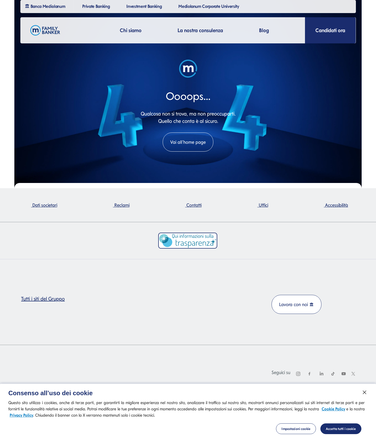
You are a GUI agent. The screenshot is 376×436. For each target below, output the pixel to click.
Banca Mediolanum (46, 6)
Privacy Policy (21, 419)
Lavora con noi (296, 304)
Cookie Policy (333, 413)
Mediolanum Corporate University (209, 6)
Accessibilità (336, 205)
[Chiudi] (364, 397)
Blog (264, 30)
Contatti (193, 205)
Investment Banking (144, 6)
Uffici (262, 205)
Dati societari (44, 205)
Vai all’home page (188, 142)
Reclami (121, 205)
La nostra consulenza (200, 30)
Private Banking (96, 6)
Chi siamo (131, 30)
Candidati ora (330, 30)
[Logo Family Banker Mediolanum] (45, 30)
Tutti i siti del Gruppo (45, 299)
